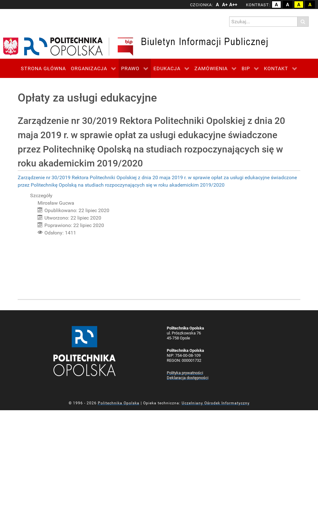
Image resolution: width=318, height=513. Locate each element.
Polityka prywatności (185, 372)
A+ (225, 4)
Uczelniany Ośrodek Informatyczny (216, 403)
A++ (232, 4)
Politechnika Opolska (118, 403)
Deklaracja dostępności (187, 377)
